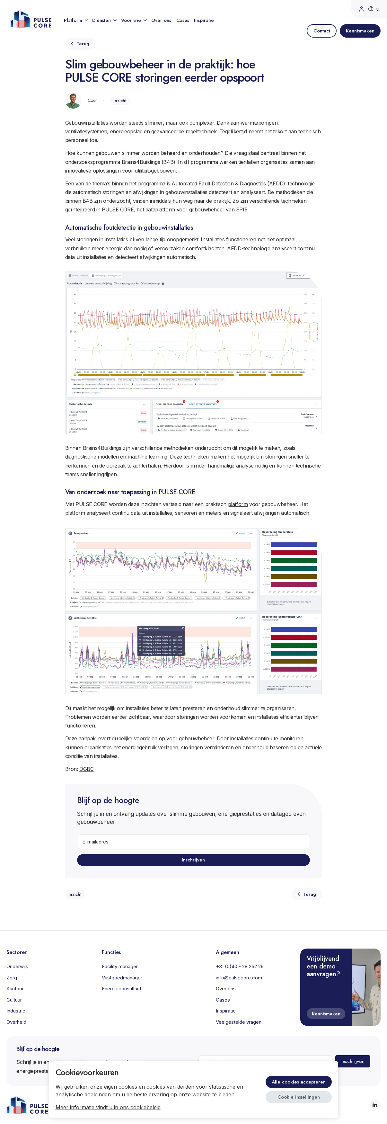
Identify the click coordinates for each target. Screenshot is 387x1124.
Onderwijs (17, 966)
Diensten (104, 20)
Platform (75, 20)
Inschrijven (193, 859)
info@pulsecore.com (239, 978)
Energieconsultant (121, 989)
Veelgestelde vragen (238, 1022)
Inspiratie (204, 20)
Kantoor (15, 989)
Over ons (161, 20)
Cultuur (14, 1000)
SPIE (241, 209)
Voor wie (133, 20)
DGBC (86, 769)
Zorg (11, 978)
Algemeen (227, 952)
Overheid (16, 1022)
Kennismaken (326, 1013)
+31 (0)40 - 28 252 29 (240, 966)
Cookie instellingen (298, 1097)
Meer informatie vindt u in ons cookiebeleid (108, 1107)
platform (238, 504)
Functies (111, 952)
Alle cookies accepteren (299, 1081)
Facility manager (120, 966)
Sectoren (17, 952)
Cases (182, 20)
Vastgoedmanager (122, 978)
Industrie (15, 1011)
